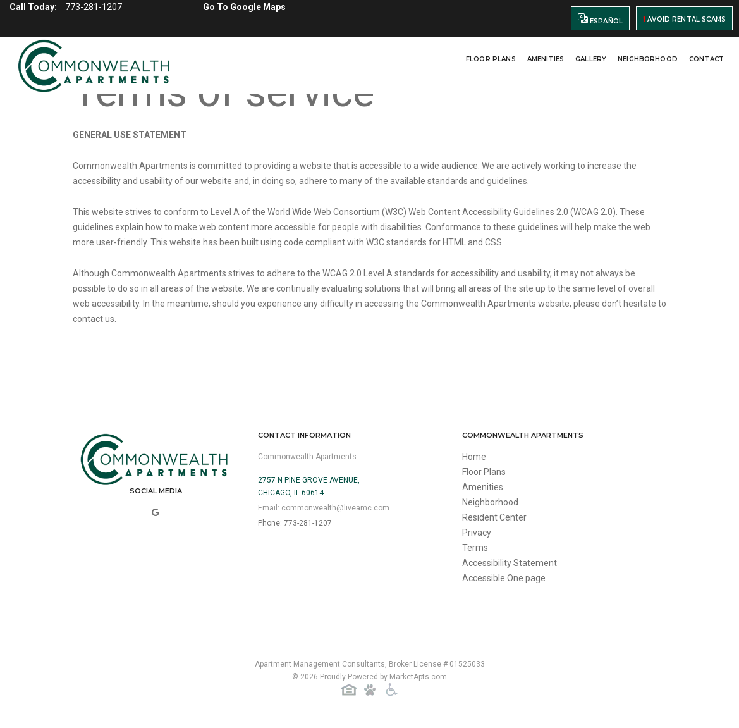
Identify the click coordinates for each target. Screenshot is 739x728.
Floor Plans (491, 59)
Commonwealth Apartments (307, 456)
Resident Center (494, 517)
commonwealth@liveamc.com (335, 507)
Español (600, 19)
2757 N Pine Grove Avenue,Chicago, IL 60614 (309, 486)
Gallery (590, 59)
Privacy (476, 532)
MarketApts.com (418, 676)
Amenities (545, 59)
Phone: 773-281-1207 (295, 523)
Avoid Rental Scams (684, 19)
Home (474, 457)
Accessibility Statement (509, 563)
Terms (475, 548)
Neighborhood (648, 59)
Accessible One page (504, 578)
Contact (706, 59)
